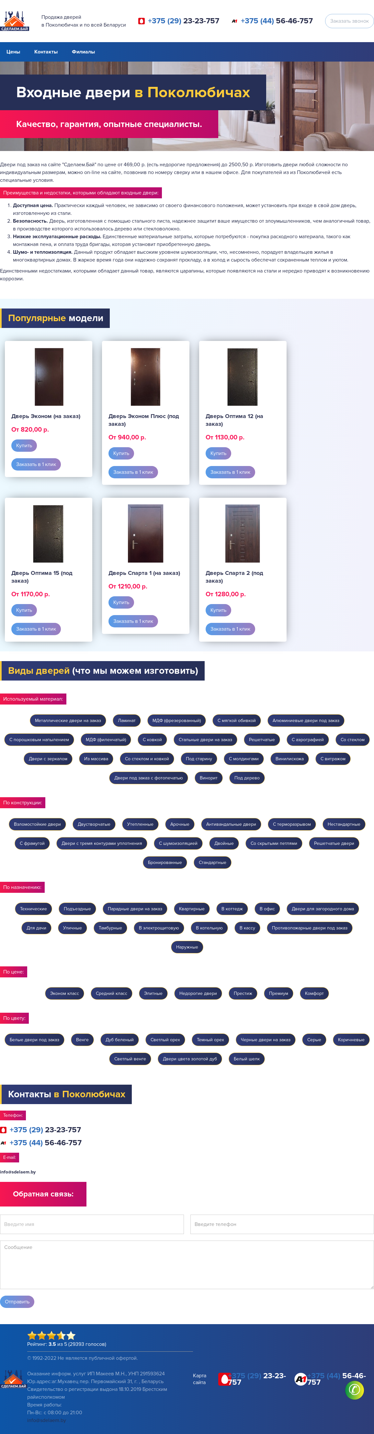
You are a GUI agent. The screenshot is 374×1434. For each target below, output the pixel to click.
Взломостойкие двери (37, 824)
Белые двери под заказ (34, 1040)
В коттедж (232, 909)
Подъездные (77, 909)
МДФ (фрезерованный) (177, 720)
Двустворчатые (94, 824)
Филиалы (83, 52)
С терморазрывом (292, 824)
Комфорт (314, 993)
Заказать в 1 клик (36, 464)
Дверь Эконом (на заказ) (45, 416)
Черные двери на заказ (265, 1040)
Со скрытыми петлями (274, 843)
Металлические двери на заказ (68, 720)
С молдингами (244, 759)
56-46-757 (277, 21)
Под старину (199, 759)
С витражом (333, 759)
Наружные (187, 947)
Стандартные (212, 862)
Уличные (72, 928)
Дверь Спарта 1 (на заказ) (144, 573)
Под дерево (247, 778)
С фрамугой (32, 843)
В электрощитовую (159, 928)
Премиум (278, 993)
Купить (24, 445)
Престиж (243, 993)
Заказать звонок (349, 21)
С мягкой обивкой (237, 720)
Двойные (224, 843)
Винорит (209, 778)
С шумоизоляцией (178, 843)
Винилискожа (290, 759)
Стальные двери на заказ (205, 739)
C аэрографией (308, 739)
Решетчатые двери (334, 843)
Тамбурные (110, 928)
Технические (33, 909)
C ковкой (152, 739)
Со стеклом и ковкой (147, 759)
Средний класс (111, 993)
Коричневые (351, 1040)
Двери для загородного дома (323, 909)
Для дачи (36, 928)
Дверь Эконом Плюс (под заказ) (143, 420)
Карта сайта (199, 1379)
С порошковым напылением (39, 739)
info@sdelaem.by (18, 1172)
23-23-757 (183, 21)
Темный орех (210, 1040)
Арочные (179, 824)
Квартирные (192, 909)
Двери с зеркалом (48, 759)
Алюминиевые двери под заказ (306, 720)
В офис (267, 909)
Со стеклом (353, 739)
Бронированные (165, 862)
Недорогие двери (198, 993)
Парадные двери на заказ (135, 909)
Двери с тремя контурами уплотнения (102, 843)
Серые (314, 1040)
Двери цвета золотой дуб (190, 1059)
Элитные (153, 993)
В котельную (209, 928)
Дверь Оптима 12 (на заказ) (234, 420)
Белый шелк (247, 1059)
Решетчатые (262, 739)
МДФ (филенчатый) (106, 739)
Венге (82, 1040)
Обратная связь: (43, 1194)
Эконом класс (64, 993)
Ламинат (127, 720)
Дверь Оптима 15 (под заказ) (42, 576)
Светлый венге (130, 1059)
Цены (13, 52)
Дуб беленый (120, 1040)
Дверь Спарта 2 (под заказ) (234, 576)
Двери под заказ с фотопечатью (148, 778)
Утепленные (140, 824)
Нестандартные (344, 824)
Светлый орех (165, 1040)
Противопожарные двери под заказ (309, 928)
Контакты (46, 52)
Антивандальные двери (231, 824)
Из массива (96, 759)
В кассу (247, 928)
